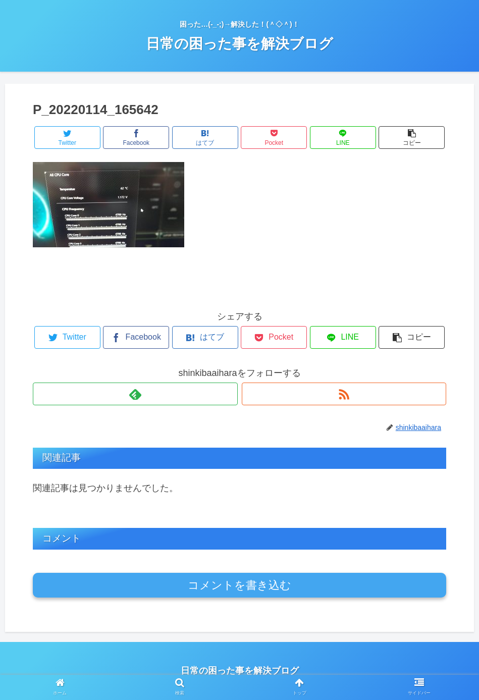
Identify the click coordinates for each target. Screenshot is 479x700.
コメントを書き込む (239, 585)
